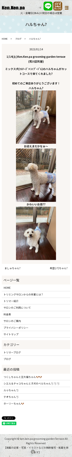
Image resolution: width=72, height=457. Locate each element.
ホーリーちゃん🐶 (14, 403)
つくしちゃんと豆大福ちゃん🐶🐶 (23, 377)
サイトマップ (11, 334)
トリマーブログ (12, 352)
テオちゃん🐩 (11, 397)
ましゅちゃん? (12, 268)
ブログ (18, 38)
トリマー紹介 (11, 301)
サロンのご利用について (17, 307)
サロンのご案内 (12, 321)
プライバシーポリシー (16, 327)
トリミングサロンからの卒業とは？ (23, 294)
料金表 (7, 314)
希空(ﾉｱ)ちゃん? (59, 268)
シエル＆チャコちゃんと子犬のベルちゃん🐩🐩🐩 (32, 383)
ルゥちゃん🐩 (11, 390)
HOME (5, 38)
